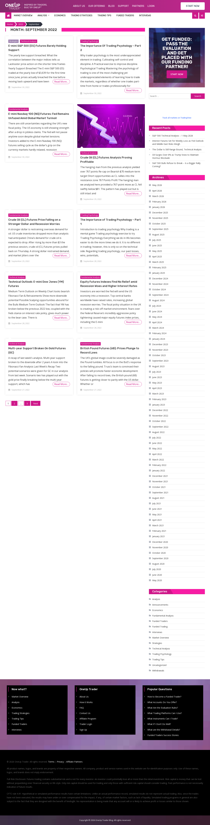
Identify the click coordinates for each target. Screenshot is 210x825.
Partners (138, 6)
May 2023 (157, 382)
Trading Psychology (89, 41)
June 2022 (157, 443)
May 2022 (157, 448)
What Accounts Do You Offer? (162, 702)
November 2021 (160, 481)
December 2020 (160, 541)
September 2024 (160, 294)
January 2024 (158, 338)
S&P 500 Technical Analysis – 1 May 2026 (172, 135)
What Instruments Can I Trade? (162, 718)
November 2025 (160, 218)
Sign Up (83, 729)
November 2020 (160, 547)
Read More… (61, 81)
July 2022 (156, 437)
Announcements (160, 604)
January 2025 (158, 272)
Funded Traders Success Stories (163, 735)
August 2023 (158, 366)
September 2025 (160, 229)
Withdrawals (158, 670)
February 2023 (159, 399)
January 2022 (158, 470)
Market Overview (23, 15)
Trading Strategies (81, 15)
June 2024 (157, 311)
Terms (51, 761)
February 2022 (159, 465)
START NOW (192, 6)
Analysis (42, 15)
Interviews (145, 15)
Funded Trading (160, 626)
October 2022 (159, 421)
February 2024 (159, 333)
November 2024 (160, 284)
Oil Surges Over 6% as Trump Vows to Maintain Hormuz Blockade (175, 156)
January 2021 (158, 536)
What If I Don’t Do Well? (159, 724)
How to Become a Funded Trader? (164, 696)
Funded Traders (125, 15)
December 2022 (160, 410)
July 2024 (156, 305)
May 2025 (157, 251)
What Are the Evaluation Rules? (162, 707)
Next (35, 403)
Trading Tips (104, 15)
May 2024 (157, 316)
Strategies (13, 41)
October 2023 (159, 355)
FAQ (82, 707)
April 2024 (157, 322)
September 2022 (160, 426)
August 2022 (158, 432)
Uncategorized (159, 665)
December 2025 (160, 212)
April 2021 (157, 520)
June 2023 (157, 377)
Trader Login (86, 724)
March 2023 (158, 393)
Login (151, 6)
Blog (111, 6)
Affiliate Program (88, 718)
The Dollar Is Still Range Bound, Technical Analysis (177, 149)
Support (123, 6)
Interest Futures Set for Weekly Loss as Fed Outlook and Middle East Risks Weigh (177, 142)
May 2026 (157, 185)
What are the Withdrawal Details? (163, 729)
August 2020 (158, 563)
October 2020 (159, 552)
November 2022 (160, 415)
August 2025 (158, 234)
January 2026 (158, 207)
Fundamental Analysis (18, 109)
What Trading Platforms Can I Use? (164, 713)
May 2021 (157, 514)
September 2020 (160, 558)
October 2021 (159, 487)
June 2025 (157, 245)
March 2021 (158, 525)
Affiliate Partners (74, 761)
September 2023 (160, 360)
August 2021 (158, 498)
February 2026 (159, 201)
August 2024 (158, 300)
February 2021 (159, 530)
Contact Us (85, 713)
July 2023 (156, 371)
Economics (60, 15)
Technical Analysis (28, 41)
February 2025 (159, 267)
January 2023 (158, 404)
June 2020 (157, 574)
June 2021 (157, 508)
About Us (79, 6)
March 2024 (158, 327)
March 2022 (158, 459)
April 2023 (157, 388)
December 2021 (160, 476)
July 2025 (156, 240)
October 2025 (159, 223)
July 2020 (156, 569)
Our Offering (96, 6)
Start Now (177, 74)
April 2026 (157, 190)
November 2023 (160, 349)
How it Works (86, 702)
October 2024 (159, 289)
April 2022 (157, 454)
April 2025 (157, 256)
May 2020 (157, 580)
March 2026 (158, 196)
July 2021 (156, 503)
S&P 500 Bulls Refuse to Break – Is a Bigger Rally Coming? (176, 165)
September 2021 (160, 492)
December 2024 (160, 278)
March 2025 (158, 262)
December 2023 (160, 344)
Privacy (60, 761)
